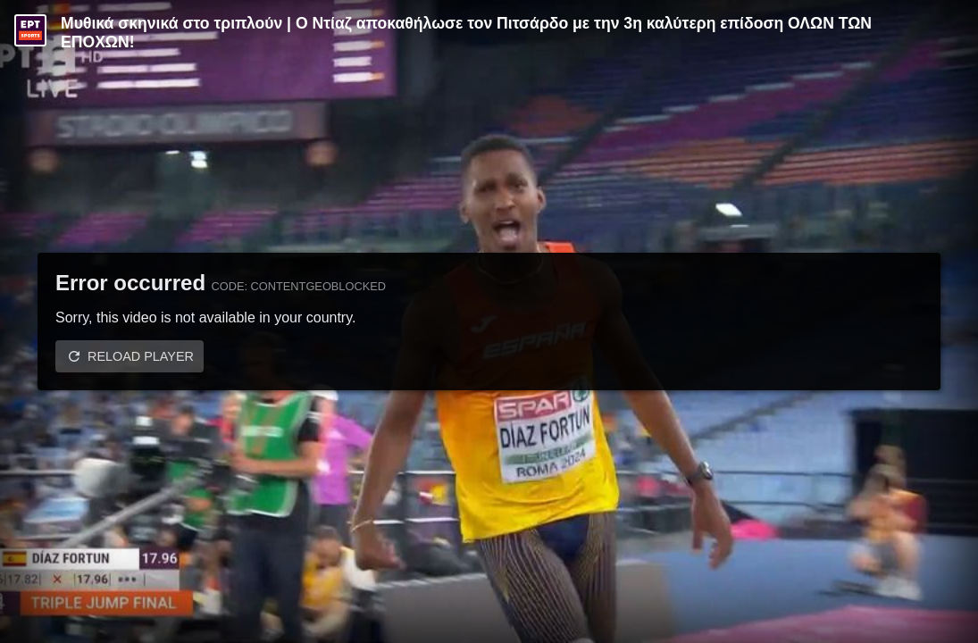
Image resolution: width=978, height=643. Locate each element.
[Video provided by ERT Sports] (30, 30)
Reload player (141, 356)
